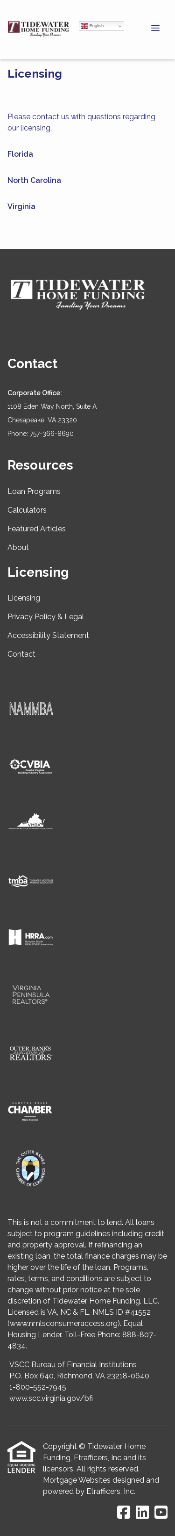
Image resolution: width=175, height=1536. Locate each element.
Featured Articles (36, 528)
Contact (21, 654)
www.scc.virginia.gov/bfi (51, 1398)
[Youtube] (161, 1513)
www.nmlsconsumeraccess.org (64, 1323)
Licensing (23, 598)
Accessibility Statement (48, 635)
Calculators (27, 510)
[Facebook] (123, 1513)
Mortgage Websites (77, 1480)
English (92, 26)
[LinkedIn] (142, 1513)
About (18, 547)
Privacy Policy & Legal (45, 616)
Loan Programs (34, 491)
